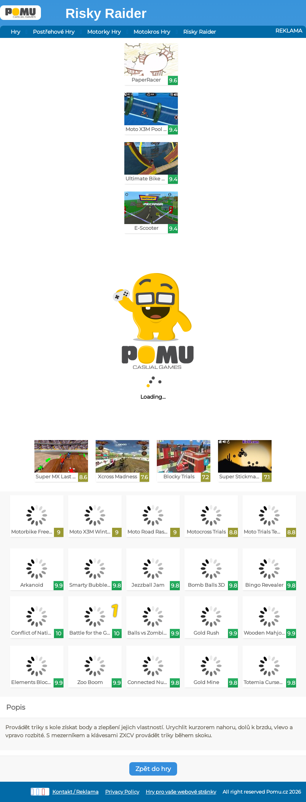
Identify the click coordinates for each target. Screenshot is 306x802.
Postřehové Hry (54, 31)
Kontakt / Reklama (75, 792)
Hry (15, 31)
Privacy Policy (122, 792)
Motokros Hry (151, 31)
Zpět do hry (153, 769)
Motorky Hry (104, 31)
